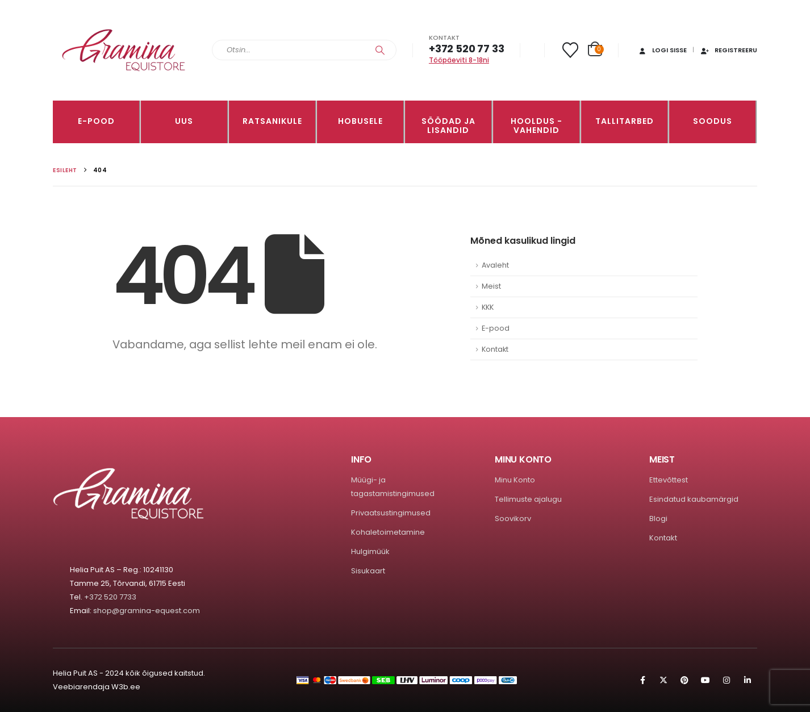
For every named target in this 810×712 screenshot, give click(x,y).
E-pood (96, 121)
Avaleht (495, 265)
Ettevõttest (668, 479)
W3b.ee (125, 686)
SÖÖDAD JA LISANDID (448, 125)
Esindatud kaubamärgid (693, 499)
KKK (488, 307)
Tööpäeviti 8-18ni (459, 60)
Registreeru (728, 50)
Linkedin (747, 680)
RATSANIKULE (272, 121)
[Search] (380, 50)
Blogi (658, 518)
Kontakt (495, 349)
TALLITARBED (624, 121)
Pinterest (684, 680)
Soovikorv (513, 518)
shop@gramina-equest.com (146, 610)
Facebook (642, 680)
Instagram (726, 680)
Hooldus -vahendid (536, 125)
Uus (184, 121)
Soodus (712, 121)
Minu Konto (515, 479)
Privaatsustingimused (391, 512)
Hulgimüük (370, 551)
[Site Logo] (124, 50)
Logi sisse (662, 50)
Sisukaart (368, 570)
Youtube (705, 680)
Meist (491, 286)
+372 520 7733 (110, 597)
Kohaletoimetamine (388, 532)
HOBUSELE (360, 121)
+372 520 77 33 (466, 48)
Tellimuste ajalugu (528, 499)
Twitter (663, 680)
